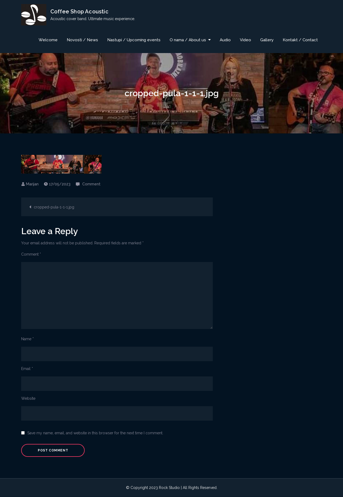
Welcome (48, 40)
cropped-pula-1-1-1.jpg (54, 207)
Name (27, 339)
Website (28, 398)
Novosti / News (82, 40)
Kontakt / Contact (300, 40)
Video (245, 40)
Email (27, 369)
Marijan (32, 184)
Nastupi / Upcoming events (134, 40)
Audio (225, 40)
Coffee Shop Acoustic (79, 11)
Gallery (267, 40)
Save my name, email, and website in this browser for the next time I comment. (95, 433)
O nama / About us (188, 40)
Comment (91, 184)
